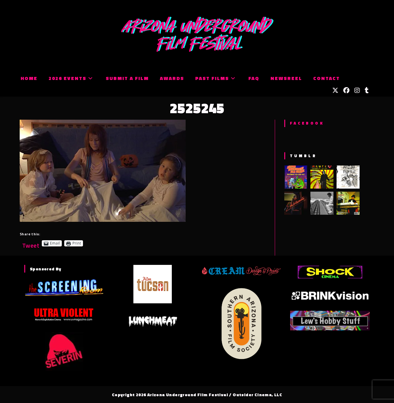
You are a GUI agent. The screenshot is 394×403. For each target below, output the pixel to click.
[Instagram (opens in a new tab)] (357, 90)
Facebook (307, 123)
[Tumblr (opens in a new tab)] (366, 90)
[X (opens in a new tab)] (335, 90)
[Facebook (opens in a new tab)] (346, 90)
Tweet (30, 243)
